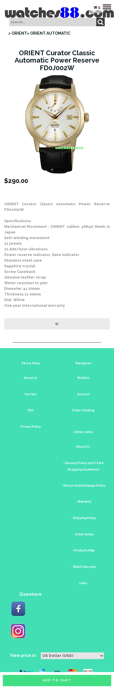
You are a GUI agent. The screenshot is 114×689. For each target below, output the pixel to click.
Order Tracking (83, 410)
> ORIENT (17, 33)
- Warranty (83, 501)
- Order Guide (83, 534)
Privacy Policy (31, 426)
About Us (30, 377)
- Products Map (83, 550)
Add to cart (57, 680)
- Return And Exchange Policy (83, 485)
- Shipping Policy (83, 518)
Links (83, 583)
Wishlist (83, 377)
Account (83, 394)
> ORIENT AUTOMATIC (48, 33)
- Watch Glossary (83, 566)
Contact (30, 394)
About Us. (83, 446)
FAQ (30, 410)
